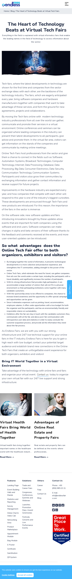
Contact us (43, 374)
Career (40, 485)
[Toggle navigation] (66, 4)
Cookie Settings (8, 575)
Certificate (11, 549)
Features (11, 480)
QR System (12, 557)
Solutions (26, 480)
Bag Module (12, 540)
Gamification (12, 553)
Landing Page (13, 485)
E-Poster (11, 545)
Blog (39, 498)
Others (40, 480)
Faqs (39, 489)
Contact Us (41, 494)
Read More (5, 457)
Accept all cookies (25, 575)
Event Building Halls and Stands (13, 492)
